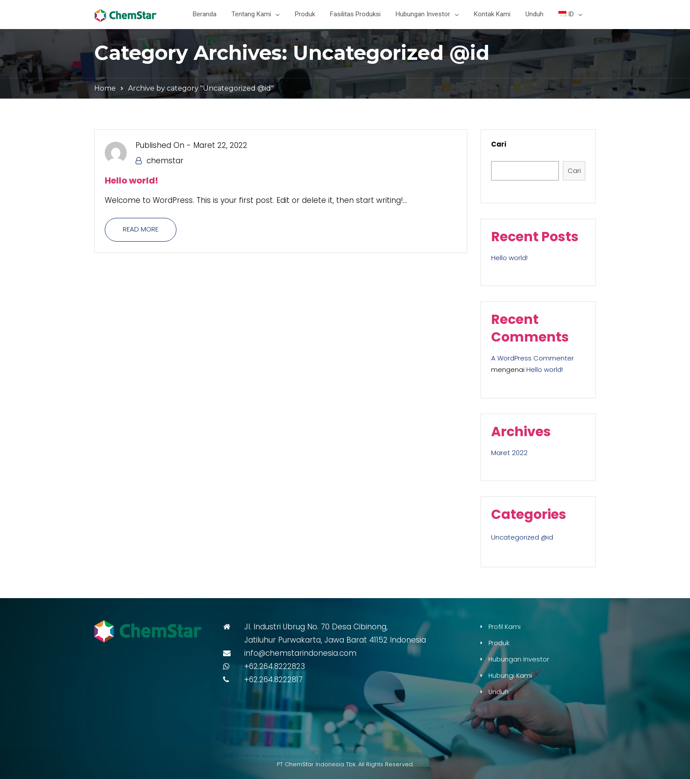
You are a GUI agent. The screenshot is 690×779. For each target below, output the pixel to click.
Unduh (534, 14)
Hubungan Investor (423, 14)
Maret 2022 (509, 452)
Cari (498, 144)
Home (105, 88)
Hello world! (131, 180)
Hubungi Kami (510, 675)
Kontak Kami (492, 14)
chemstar (165, 160)
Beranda (205, 14)
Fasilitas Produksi (355, 14)
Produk (305, 14)
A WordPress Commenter (532, 358)
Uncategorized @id (522, 537)
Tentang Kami (251, 14)
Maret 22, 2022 (220, 145)
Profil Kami (504, 626)
